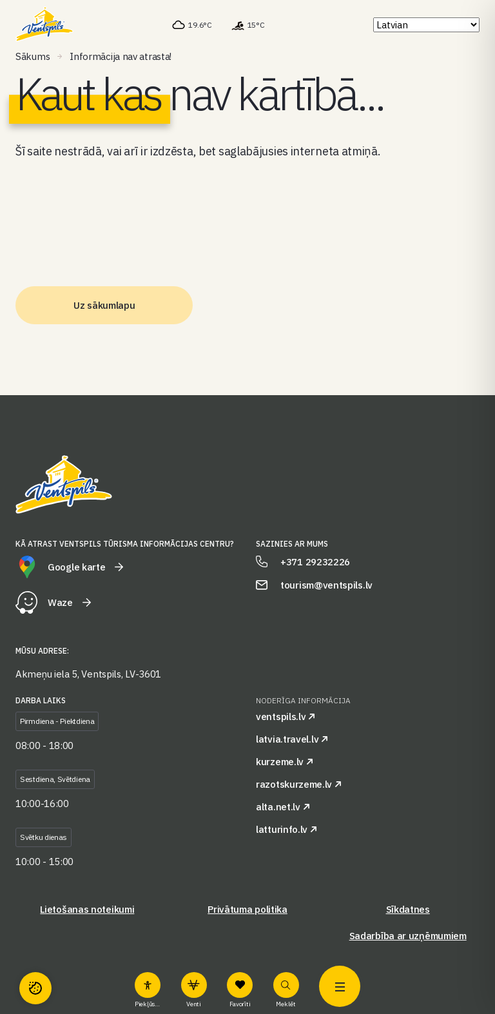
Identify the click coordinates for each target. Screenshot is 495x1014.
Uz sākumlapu (104, 305)
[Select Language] (426, 24)
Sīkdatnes (408, 909)
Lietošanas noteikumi (87, 909)
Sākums (32, 56)
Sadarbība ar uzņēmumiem (408, 936)
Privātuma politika (247, 909)
